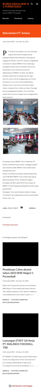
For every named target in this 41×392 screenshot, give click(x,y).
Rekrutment (13, 208)
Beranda (6, 18)
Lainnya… (31, 18)
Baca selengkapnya (11, 302)
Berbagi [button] (32, 208)
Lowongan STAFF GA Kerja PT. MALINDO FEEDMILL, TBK (19, 344)
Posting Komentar (10, 225)
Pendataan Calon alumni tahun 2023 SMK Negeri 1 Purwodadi (18, 273)
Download (18, 18)
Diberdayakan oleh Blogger (20, 386)
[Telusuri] (32, 4)
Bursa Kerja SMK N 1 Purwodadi (16, 5)
